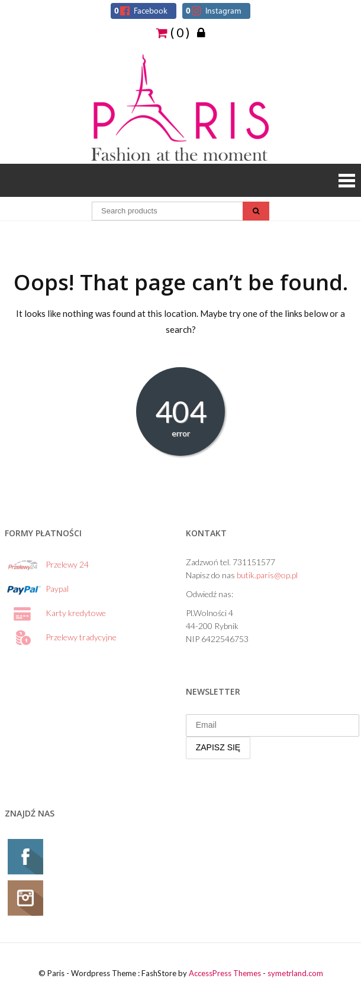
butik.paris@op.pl (267, 575)
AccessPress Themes (225, 973)
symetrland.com (295, 973)
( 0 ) (172, 32)
